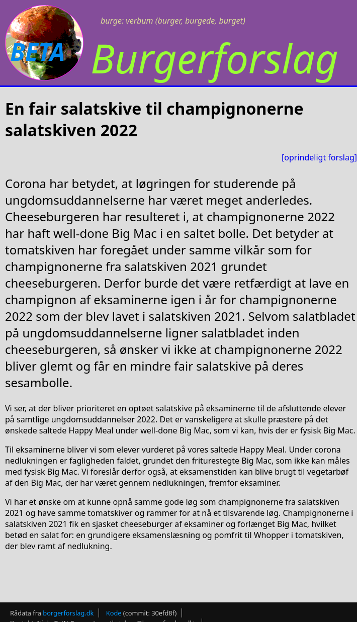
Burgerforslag (214, 57)
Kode (114, 612)
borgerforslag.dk (68, 612)
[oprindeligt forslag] (319, 157)
